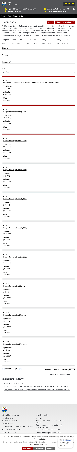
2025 (66, 43)
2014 (51, 40)
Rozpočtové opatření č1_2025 (14, 286)
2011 (29, 40)
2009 (14, 40)
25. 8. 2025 (7, 350)
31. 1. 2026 (7, 123)
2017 (5, 43)
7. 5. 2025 (6, 176)
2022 (43, 43)
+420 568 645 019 (14, 11)
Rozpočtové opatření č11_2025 (15, 344)
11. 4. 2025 (7, 147)
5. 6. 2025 (6, 205)
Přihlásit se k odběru (65, 22)
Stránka (8, 369)
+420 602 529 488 (29, 9)
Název (5, 48)
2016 (66, 40)
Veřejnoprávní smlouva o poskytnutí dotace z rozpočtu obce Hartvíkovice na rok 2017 (37, 386)
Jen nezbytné (39, 448)
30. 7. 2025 (7, 321)
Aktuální (6, 100)
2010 (22, 40)
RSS (50, 22)
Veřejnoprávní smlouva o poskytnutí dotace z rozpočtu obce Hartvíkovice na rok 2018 (37, 390)
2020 (28, 43)
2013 (44, 40)
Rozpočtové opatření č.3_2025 (15, 112)
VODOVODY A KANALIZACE (14, 383)
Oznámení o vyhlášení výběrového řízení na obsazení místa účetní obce (31, 83)
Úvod (3, 16)
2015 (59, 40)
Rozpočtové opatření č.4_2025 (15, 141)
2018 (13, 43)
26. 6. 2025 (7, 263)
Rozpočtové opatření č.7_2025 (15, 199)
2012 (36, 40)
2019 (21, 43)
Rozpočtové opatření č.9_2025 (15, 257)
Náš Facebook (10, 432)
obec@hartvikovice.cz (56, 9)
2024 (58, 43)
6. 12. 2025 (7, 94)
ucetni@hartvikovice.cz (56, 11)
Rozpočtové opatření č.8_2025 (15, 228)
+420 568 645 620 (14, 9)
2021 (36, 43)
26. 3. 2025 (7, 118)
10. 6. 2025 (7, 234)
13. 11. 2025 (7, 88)
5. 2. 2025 (6, 292)
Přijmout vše (27, 448)
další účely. (42, 439)
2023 (50, 43)
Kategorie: (5, 40)
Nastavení (50, 448)
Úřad (9, 16)
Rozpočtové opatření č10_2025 (15, 315)
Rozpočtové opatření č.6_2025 (15, 170)
